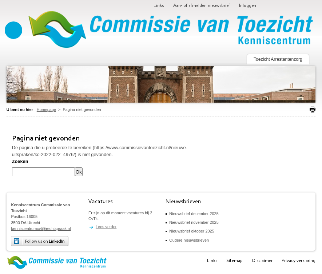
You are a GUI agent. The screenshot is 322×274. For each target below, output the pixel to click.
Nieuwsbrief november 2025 (193, 222)
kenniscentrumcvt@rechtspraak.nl (41, 228)
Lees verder (106, 227)
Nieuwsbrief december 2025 (193, 213)
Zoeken (20, 161)
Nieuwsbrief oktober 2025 (191, 231)
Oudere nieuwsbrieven (189, 240)
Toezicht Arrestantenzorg (278, 59)
